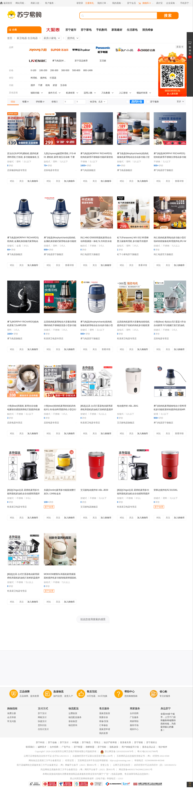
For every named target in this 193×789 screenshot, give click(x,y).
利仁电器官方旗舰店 (90, 254)
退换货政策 (104, 713)
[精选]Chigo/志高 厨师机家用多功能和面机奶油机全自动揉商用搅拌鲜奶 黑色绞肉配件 (133, 493)
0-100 (33, 70)
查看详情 (179, 181)
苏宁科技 (40, 742)
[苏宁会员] (131, 3)
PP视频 (75, 742)
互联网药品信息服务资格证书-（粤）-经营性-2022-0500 (143, 756)
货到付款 (42, 725)
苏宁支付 (42, 713)
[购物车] (145, 3)
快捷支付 (42, 721)
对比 (12, 181)
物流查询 (73, 725)
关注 (21, 181)
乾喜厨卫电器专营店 (53, 338)
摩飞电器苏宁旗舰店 (163, 170)
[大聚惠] (53, 29)
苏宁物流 (86, 742)
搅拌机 (71, 38)
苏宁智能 (138, 742)
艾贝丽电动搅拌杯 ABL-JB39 (94, 490)
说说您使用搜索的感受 (93, 619)
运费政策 (73, 713)
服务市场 (134, 725)
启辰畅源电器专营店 (17, 170)
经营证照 (69, 760)
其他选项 (13, 92)
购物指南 (12, 708)
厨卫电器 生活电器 (27, 38)
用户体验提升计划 (130, 747)
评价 (10, 165)
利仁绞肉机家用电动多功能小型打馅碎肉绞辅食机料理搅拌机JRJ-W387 (170, 241)
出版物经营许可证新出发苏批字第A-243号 (93, 756)
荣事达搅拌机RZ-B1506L (166, 490)
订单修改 (103, 725)
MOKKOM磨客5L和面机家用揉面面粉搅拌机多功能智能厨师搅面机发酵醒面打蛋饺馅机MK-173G (60, 578)
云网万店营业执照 (121, 765)
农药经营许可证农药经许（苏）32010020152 (155, 765)
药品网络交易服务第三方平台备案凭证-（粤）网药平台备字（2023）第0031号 (78, 769)
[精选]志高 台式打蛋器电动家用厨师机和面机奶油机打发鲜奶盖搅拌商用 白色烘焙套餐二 (96, 409)
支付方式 (43, 708)
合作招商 (134, 713)
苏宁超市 (70, 29)
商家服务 (135, 708)
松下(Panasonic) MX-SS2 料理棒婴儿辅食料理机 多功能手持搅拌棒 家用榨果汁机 (133, 241)
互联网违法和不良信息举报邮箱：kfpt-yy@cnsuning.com (104, 760)
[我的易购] (117, 3)
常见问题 (11, 721)
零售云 (97, 742)
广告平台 (66, 747)
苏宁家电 (86, 29)
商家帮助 (134, 721)
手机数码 (101, 29)
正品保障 (24, 691)
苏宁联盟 (78, 747)
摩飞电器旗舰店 (88, 170)
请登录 (79, 3)
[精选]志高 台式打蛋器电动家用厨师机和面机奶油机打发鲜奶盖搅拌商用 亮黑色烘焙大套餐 (23, 578)
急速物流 (58, 691)
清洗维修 (147, 29)
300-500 (65, 70)
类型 (11, 78)
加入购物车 (32, 181)
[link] (13, 101)
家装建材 (116, 29)
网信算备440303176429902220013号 (135, 769)
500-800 (76, 70)
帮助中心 (129, 691)
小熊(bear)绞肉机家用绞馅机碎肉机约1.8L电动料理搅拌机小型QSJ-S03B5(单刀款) (60, 409)
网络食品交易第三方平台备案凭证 (45, 760)
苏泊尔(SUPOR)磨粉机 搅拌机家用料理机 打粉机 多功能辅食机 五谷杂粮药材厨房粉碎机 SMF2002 (23, 157)
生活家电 (132, 29)
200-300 (54, 70)
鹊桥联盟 (90, 747)
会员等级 (11, 717)
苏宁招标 (102, 747)
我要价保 (103, 717)
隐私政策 (114, 747)
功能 (11, 85)
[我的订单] (103, 3)
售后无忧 (92, 691)
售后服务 (104, 708)
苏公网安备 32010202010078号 (116, 751)
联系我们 (30, 747)
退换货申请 (104, 729)
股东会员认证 (148, 747)
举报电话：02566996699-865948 (149, 760)
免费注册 (11, 713)
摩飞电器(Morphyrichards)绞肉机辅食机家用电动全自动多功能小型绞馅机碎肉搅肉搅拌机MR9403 (133, 157)
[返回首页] (7, 3)
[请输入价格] (69, 101)
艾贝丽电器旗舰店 (125, 422)
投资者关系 (125, 742)
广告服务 (134, 717)
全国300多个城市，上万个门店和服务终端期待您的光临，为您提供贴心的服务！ (168, 722)
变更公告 (104, 765)
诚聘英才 (42, 747)
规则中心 (134, 729)
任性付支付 (43, 729)
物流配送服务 (75, 717)
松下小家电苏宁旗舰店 (128, 254)
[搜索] (121, 15)
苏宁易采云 (151, 742)
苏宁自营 (49, 507)
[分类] (24, 29)
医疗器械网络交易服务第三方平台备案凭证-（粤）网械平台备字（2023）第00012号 (56, 765)
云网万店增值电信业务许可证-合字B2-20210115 (46, 756)
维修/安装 (103, 721)
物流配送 (74, 708)
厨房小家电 (50, 38)
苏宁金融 (52, 742)
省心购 (163, 691)
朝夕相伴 (163, 747)
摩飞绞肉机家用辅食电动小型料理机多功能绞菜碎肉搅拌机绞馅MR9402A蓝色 (170, 409)
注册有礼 (89, 3)
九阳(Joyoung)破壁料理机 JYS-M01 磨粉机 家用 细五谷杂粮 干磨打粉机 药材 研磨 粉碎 (60, 157)
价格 (11, 70)
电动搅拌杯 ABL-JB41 (127, 406)
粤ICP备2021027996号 (147, 751)
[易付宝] (159, 3)
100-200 (43, 70)
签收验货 (73, 721)
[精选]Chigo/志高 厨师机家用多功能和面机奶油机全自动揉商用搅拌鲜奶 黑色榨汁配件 (23, 493)
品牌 (11, 47)
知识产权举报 (110, 742)
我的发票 (103, 733)
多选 (179, 46)
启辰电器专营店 (51, 170)
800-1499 (88, 70)
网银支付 (42, 717)
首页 (9, 38)
